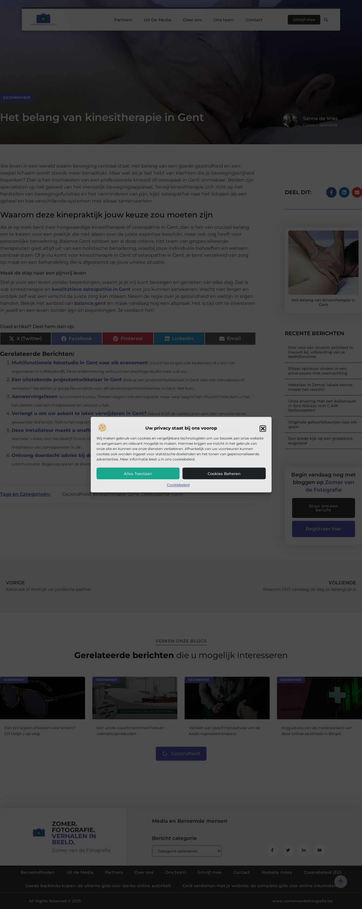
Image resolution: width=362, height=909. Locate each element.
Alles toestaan (138, 474)
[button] (263, 428)
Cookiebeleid (178, 485)
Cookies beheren (224, 474)
